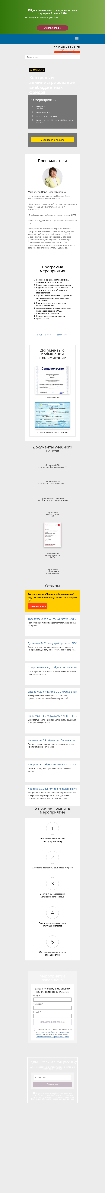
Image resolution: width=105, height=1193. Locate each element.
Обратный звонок (67, 52)
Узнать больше (52, 28)
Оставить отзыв (38, 606)
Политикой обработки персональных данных (52, 1037)
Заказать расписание (52, 1022)
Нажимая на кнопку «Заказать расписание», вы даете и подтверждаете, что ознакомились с (54, 1033)
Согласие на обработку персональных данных (52, 1096)
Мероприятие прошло (53, 139)
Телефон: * (38, 1004)
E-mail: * (37, 1012)
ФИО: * (36, 996)
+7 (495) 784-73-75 (67, 46)
